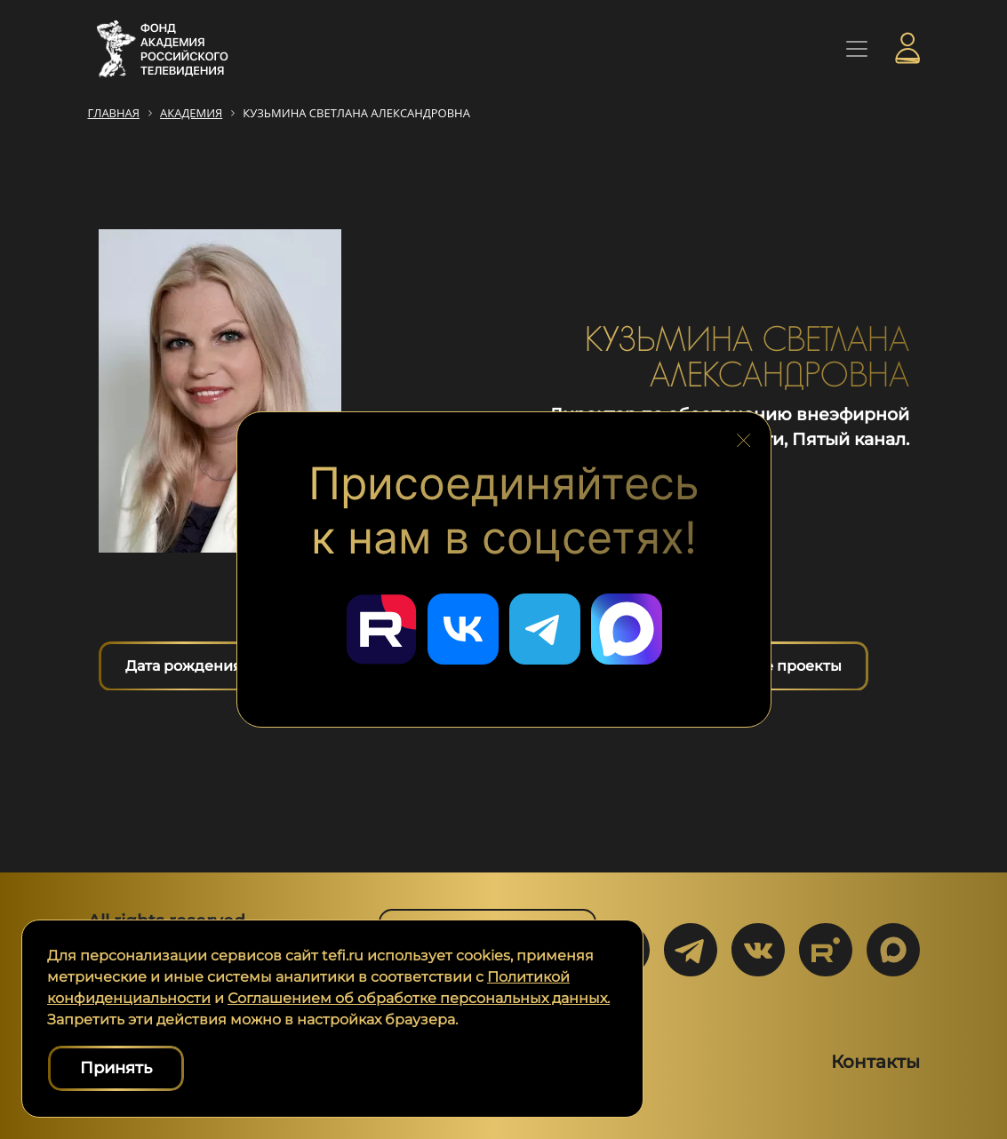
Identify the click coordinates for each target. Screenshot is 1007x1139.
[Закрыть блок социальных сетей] (744, 436)
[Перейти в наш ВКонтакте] (463, 629)
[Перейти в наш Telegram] (544, 629)
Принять (116, 1068)
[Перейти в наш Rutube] (381, 629)
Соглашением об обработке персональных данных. (419, 998)
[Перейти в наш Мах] (626, 629)
